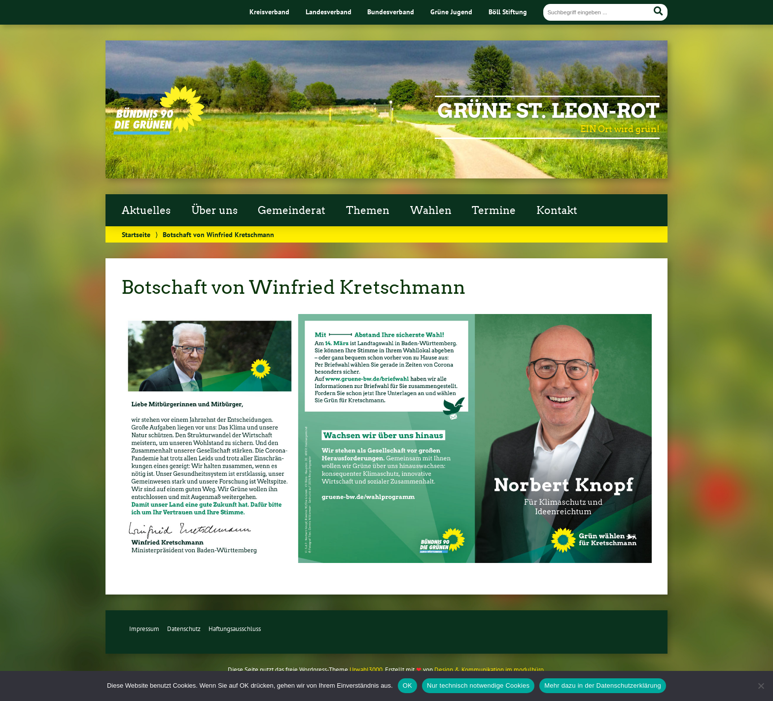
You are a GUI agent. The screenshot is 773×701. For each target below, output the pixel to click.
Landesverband (328, 11)
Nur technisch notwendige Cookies (478, 685)
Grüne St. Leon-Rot (548, 111)
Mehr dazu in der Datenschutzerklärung (602, 685)
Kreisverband (269, 11)
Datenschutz (184, 629)
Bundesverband (390, 11)
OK (407, 685)
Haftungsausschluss (235, 629)
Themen (367, 210)
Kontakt (556, 210)
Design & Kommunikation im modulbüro (489, 670)
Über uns (214, 210)
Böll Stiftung (508, 11)
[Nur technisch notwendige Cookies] (761, 686)
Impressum (144, 629)
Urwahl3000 (366, 670)
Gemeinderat (291, 210)
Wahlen (431, 210)
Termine (494, 210)
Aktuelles (146, 210)
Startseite (136, 234)
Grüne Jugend (451, 11)
